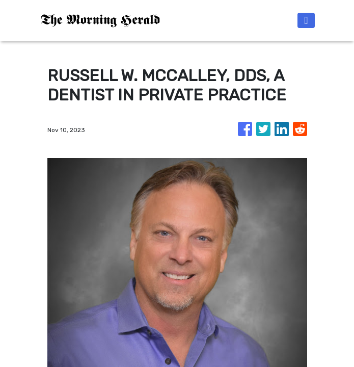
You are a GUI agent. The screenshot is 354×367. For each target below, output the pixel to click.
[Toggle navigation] (305, 20)
